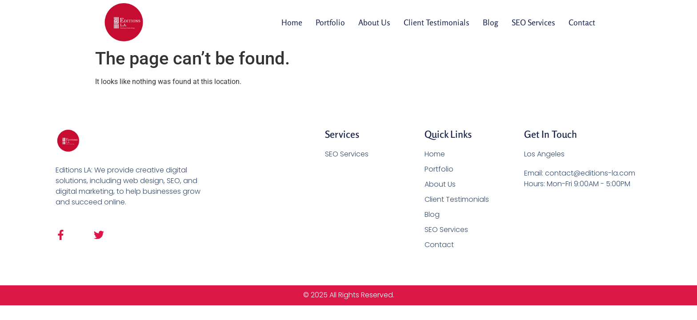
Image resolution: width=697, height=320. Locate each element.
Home (291, 22)
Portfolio (330, 22)
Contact (582, 22)
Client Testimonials (436, 22)
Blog (490, 22)
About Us (374, 22)
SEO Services (533, 22)
